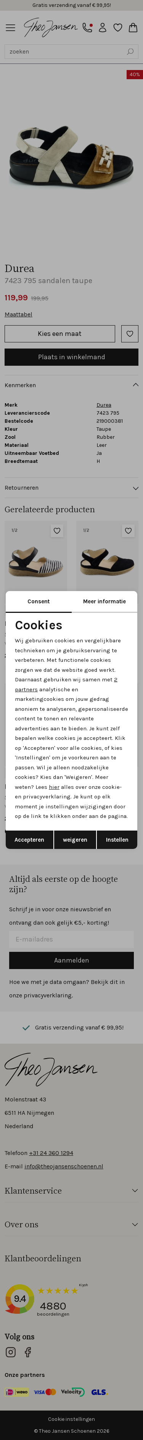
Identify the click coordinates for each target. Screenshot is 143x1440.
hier (54, 787)
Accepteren (29, 839)
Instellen (117, 839)
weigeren (75, 839)
